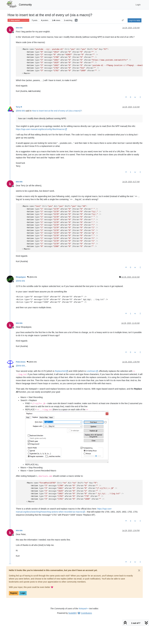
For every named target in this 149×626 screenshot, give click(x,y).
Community (25, 4)
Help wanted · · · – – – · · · (18, 20)
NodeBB (72, 613)
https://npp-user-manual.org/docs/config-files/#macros (41, 129)
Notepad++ (84, 608)
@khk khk (32, 277)
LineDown (92, 371)
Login (23, 593)
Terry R (19, 107)
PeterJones (20, 362)
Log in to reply (134, 20)
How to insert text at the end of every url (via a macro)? (57, 111)
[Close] (139, 570)
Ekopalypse (21, 277)
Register (13, 593)
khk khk (19, 28)
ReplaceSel (61, 371)
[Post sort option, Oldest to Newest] (122, 20)
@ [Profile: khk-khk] (20, 111)
